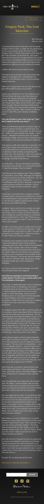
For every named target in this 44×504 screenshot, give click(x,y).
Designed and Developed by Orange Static (22, 497)
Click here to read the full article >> (16, 463)
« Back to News (33, 19)
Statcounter (22, 492)
